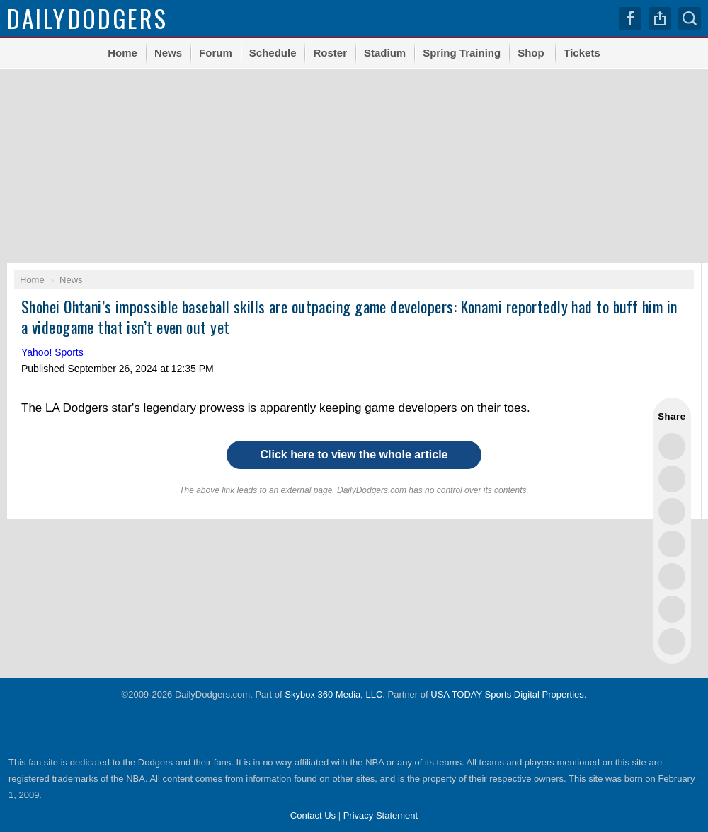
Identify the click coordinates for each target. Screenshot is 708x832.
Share (660, 18)
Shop (531, 53)
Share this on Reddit (671, 609)
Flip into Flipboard (671, 576)
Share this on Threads (671, 511)
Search (689, 18)
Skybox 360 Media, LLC (333, 694)
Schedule (273, 53)
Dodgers (87, 18)
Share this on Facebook (671, 479)
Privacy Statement (380, 815)
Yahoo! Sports (52, 352)
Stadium (385, 53)
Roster (330, 53)
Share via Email (671, 641)
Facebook (630, 18)
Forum (215, 53)
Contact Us (313, 815)
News (168, 53)
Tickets (582, 53)
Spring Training (462, 53)
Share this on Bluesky (671, 544)
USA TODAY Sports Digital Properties (507, 694)
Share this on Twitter (671, 446)
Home (122, 53)
